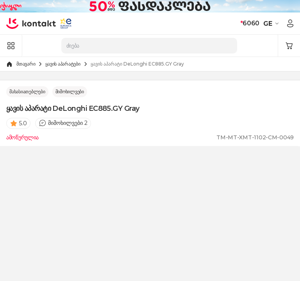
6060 (249, 23)
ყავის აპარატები (62, 64)
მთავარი (25, 64)
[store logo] (31, 23)
